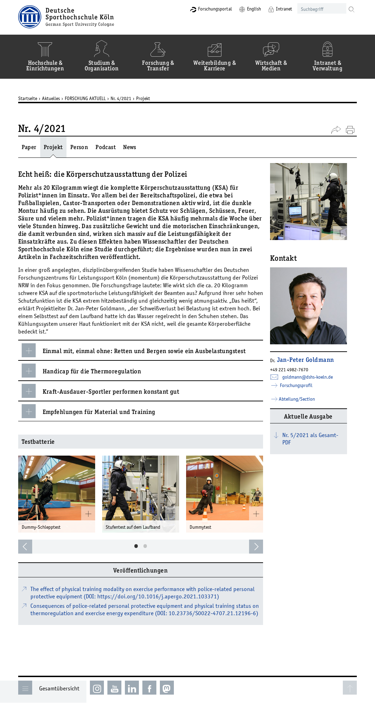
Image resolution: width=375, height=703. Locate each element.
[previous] (30, 547)
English (248, 9)
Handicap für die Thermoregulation (86, 371)
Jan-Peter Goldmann (310, 360)
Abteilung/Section (302, 399)
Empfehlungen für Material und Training (93, 411)
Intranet (278, 9)
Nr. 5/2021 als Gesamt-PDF (315, 438)
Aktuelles (56, 98)
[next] (261, 547)
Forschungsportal (209, 9)
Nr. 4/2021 (125, 98)
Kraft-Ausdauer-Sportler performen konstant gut (105, 391)
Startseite (32, 98)
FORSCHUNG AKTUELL (90, 98)
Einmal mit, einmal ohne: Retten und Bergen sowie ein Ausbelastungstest (139, 350)
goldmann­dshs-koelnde (312, 377)
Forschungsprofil (300, 385)
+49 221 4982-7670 (294, 369)
